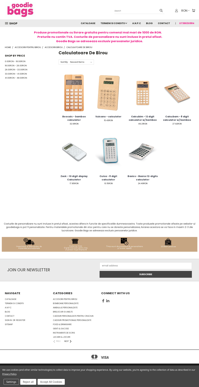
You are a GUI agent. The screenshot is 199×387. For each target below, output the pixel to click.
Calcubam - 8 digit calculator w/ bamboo (177, 118)
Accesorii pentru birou (65, 299)
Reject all (28, 382)
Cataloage (88, 23)
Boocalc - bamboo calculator (74, 118)
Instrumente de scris (64, 332)
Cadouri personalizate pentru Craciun (73, 316)
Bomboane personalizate (66, 303)
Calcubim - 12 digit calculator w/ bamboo (143, 118)
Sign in (8, 320)
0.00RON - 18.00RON (15, 61)
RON (185, 11)
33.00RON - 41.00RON (16, 73)
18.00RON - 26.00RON (16, 65)
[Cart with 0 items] (193, 10)
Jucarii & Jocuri (61, 337)
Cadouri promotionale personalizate (72, 320)
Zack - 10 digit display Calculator (74, 178)
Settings (11, 382)
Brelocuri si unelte (63, 311)
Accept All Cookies (51, 382)
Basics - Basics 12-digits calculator (143, 178)
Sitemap (9, 324)
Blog (149, 23)
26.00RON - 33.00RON (16, 69)
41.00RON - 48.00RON (16, 77)
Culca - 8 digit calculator (108, 178)
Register (20, 320)
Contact (164, 23)
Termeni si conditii (114, 23)
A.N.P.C (136, 23)
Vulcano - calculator (108, 116)
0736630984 (186, 23)
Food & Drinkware (62, 324)
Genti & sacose (61, 328)
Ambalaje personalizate (65, 307)
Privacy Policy (9, 374)
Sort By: (64, 62)
